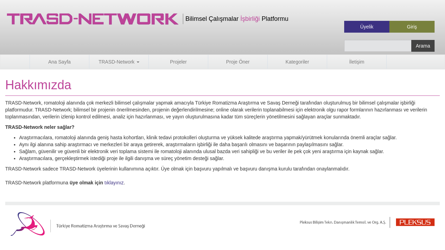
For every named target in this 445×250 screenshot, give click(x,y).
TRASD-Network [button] (118, 62)
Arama (423, 46)
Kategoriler (297, 62)
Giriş (412, 27)
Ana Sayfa (59, 62)
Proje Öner (238, 62)
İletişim (356, 62)
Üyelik (366, 27)
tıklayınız (114, 182)
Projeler (178, 62)
